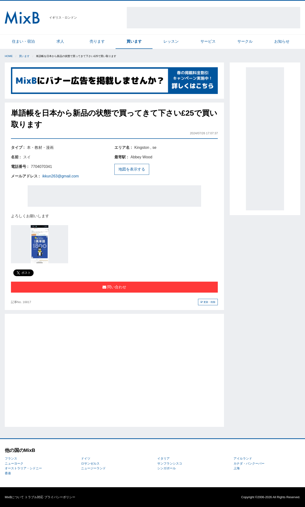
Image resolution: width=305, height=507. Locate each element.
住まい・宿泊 (23, 41)
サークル (245, 41)
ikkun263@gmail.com (60, 176)
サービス (208, 41)
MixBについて (14, 497)
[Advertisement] (213, 17)
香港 (8, 473)
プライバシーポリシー (59, 497)
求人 (60, 41)
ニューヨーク (14, 463)
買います (134, 41)
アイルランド (243, 458)
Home (9, 56)
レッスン (171, 41)
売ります (97, 41)
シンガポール (166, 468)
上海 (237, 468)
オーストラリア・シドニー (23, 468)
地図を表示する (131, 169)
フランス (11, 458)
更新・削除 (207, 302)
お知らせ (282, 41)
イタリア (163, 458)
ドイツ (85, 458)
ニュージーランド (93, 468)
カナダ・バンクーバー (249, 463)
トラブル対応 (34, 497)
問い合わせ (114, 287)
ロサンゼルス (90, 463)
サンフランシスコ (169, 463)
